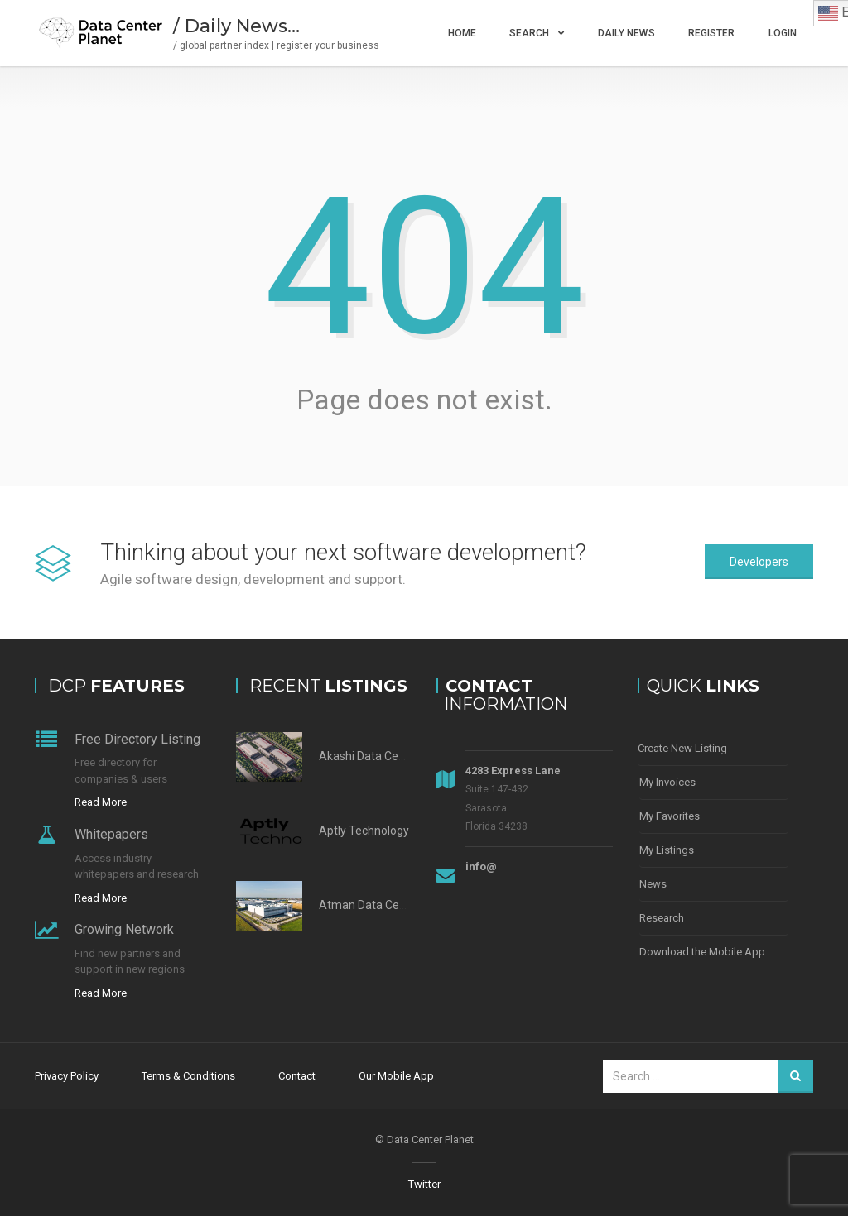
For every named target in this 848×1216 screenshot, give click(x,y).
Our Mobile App (396, 1076)
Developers (759, 561)
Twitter (424, 1184)
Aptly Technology (364, 830)
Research (661, 918)
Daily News (626, 33)
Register (711, 33)
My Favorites (669, 816)
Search (529, 33)
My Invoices (667, 782)
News (653, 884)
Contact (297, 1076)
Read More (101, 802)
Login (782, 33)
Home (462, 33)
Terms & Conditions (188, 1076)
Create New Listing (682, 748)
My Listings (666, 850)
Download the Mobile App (702, 952)
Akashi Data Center (369, 756)
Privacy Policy (67, 1076)
